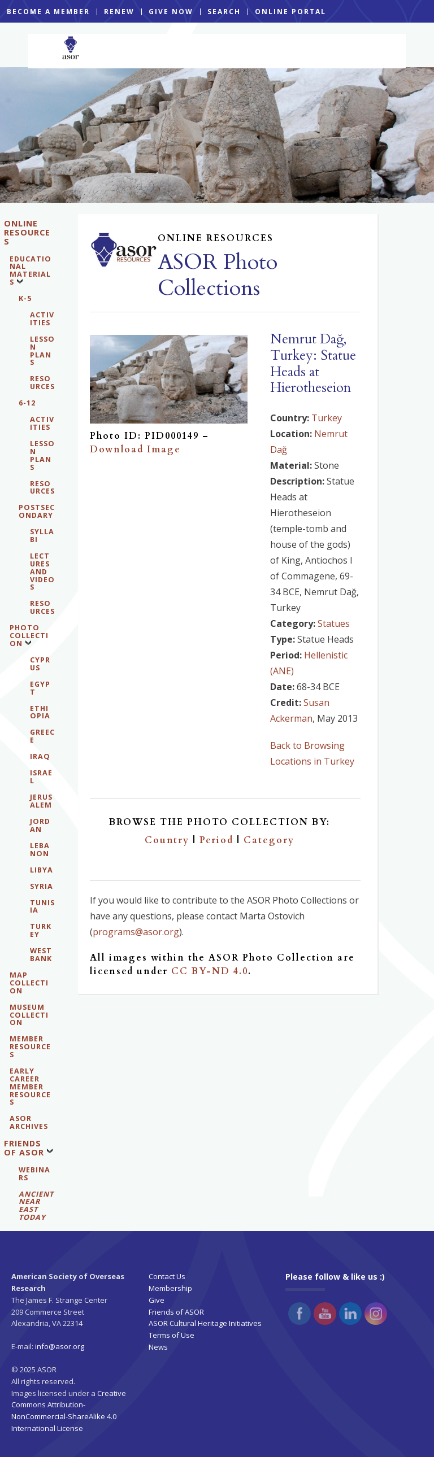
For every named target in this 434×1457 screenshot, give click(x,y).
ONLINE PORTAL (290, 11)
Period (216, 840)
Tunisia (42, 906)
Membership (170, 1288)
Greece (42, 736)
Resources (42, 382)
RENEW (119, 11)
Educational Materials (30, 270)
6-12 (27, 403)
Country (167, 840)
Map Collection (29, 983)
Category (269, 840)
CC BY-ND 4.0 (209, 971)
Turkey (40, 930)
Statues (334, 623)
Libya (41, 870)
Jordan (40, 825)
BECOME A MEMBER (48, 11)
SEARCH (224, 11)
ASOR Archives (29, 1122)
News (158, 1347)
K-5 (25, 298)
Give (156, 1300)
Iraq (40, 756)
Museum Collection (29, 1015)
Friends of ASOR (24, 1148)
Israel (41, 777)
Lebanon (40, 849)
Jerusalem (41, 801)
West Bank (41, 954)
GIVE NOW (171, 11)
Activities (42, 319)
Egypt (40, 688)
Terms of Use (171, 1335)
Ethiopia (40, 712)
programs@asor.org (136, 932)
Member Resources (30, 1046)
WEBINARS (34, 1174)
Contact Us (167, 1276)
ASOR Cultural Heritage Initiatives (205, 1323)
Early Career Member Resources (30, 1086)
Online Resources (27, 232)
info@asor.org (59, 1346)
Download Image (135, 449)
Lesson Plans (42, 351)
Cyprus (40, 664)
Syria (41, 886)
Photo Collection (29, 635)
